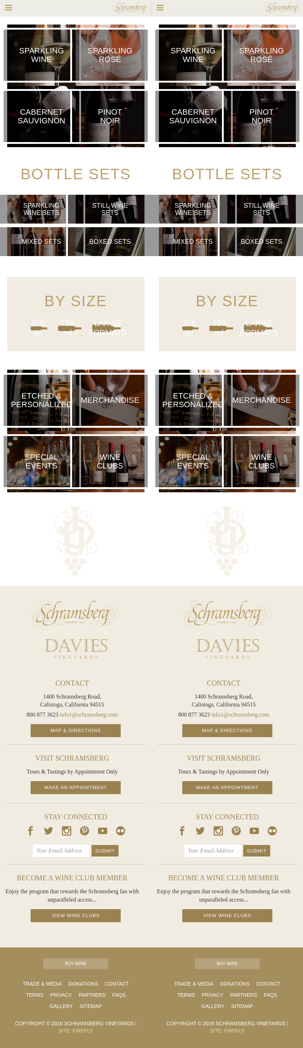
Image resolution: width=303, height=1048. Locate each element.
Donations (83, 984)
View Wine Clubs (76, 915)
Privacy (61, 995)
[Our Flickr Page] (120, 832)
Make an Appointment (75, 787)
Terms (35, 995)
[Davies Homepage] (76, 649)
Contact (117, 984)
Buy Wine (75, 963)
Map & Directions (75, 730)
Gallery (61, 1006)
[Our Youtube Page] (102, 832)
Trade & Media (42, 984)
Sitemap (91, 1006)
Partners (92, 995)
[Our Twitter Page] (48, 832)
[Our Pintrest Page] (84, 832)
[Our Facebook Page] (30, 832)
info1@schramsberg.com (89, 715)
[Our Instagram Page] (66, 832)
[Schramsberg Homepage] (76, 613)
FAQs (118, 995)
